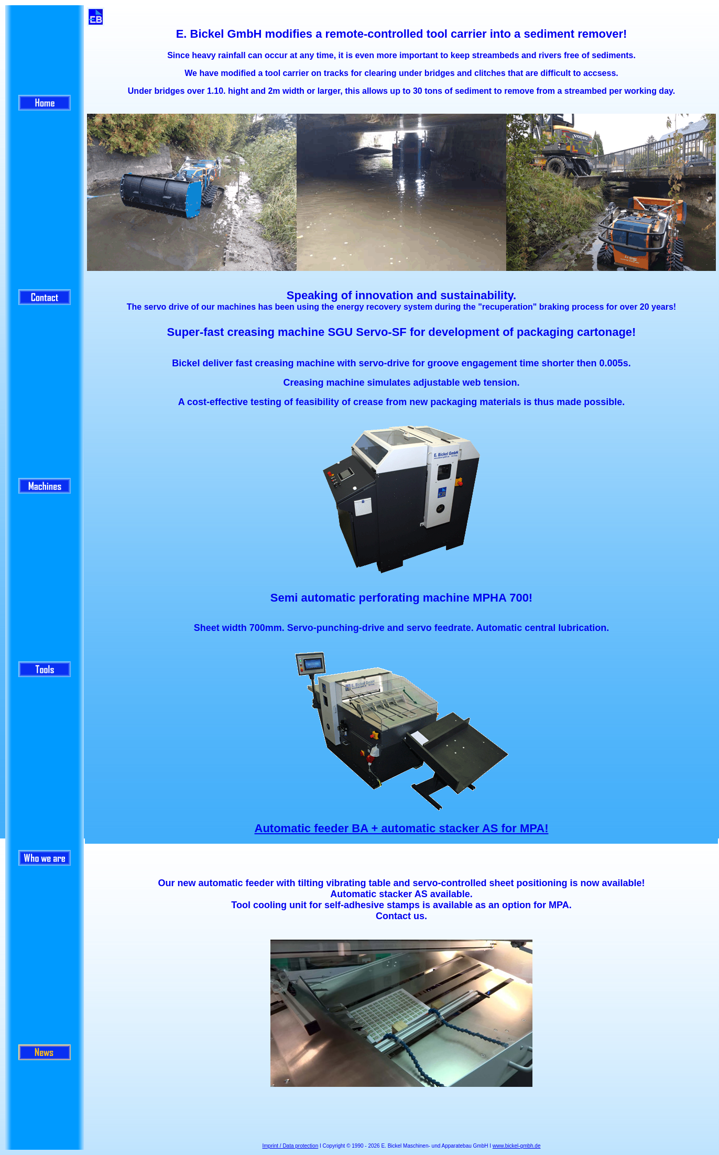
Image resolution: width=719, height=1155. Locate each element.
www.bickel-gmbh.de (517, 1146)
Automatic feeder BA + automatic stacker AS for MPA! (402, 828)
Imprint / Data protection (291, 1146)
